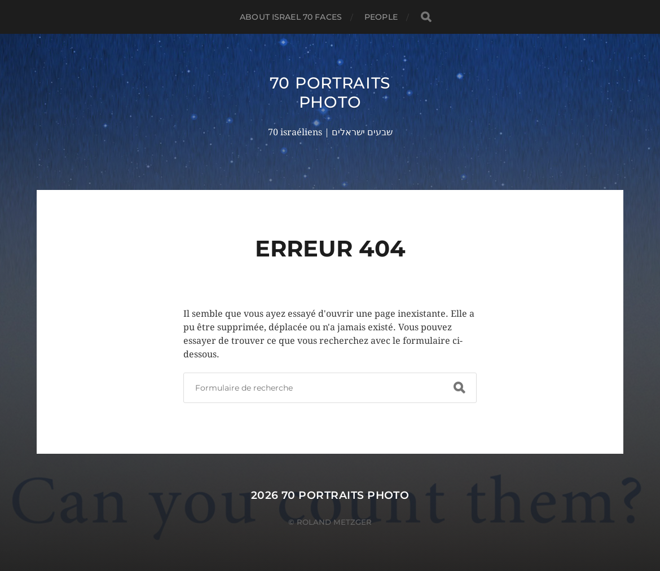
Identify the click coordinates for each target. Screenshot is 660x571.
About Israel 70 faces (291, 17)
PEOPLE (381, 17)
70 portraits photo (330, 92)
